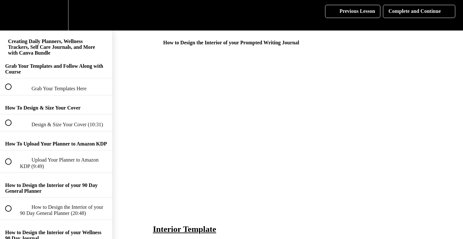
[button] (12, 15)
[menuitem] (56, 15)
